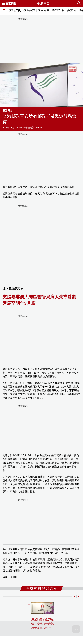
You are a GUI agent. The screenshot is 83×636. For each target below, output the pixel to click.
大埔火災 (15, 10)
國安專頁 (43, 10)
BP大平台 (58, 10)
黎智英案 (29, 10)
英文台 (71, 10)
